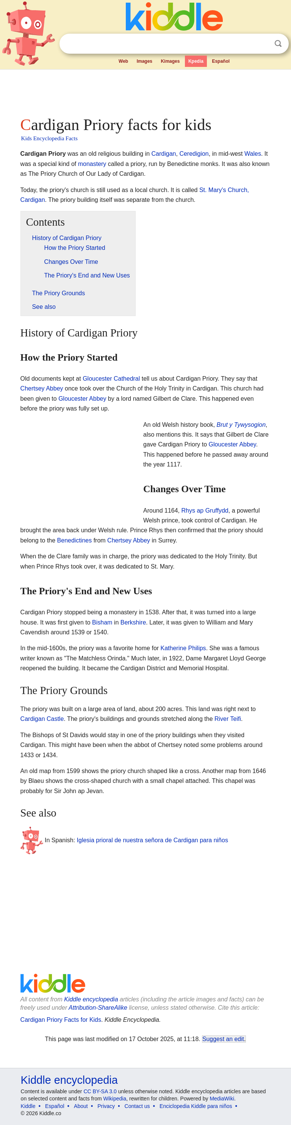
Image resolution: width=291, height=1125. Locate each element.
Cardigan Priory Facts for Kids (60, 1020)
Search (278, 43)
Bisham (102, 622)
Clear (262, 43)
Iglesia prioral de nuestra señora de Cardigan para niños (152, 840)
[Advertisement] (145, 91)
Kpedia (195, 61)
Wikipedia (115, 1099)
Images (144, 61)
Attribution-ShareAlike (98, 1007)
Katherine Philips (183, 648)
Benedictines (74, 540)
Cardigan (164, 153)
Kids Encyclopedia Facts (49, 138)
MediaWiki (222, 1099)
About (81, 1106)
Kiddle (28, 1106)
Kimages (170, 61)
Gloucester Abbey (82, 398)
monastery (92, 164)
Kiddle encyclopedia (91, 999)
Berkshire (133, 622)
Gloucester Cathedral (111, 378)
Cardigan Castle (42, 719)
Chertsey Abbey (41, 388)
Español (221, 61)
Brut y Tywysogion (241, 424)
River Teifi (227, 719)
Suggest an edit (223, 1039)
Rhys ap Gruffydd (204, 510)
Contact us (137, 1106)
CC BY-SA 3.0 (99, 1091)
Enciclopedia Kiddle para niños (196, 1106)
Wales (252, 153)
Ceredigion (193, 153)
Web (123, 61)
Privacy (106, 1106)
